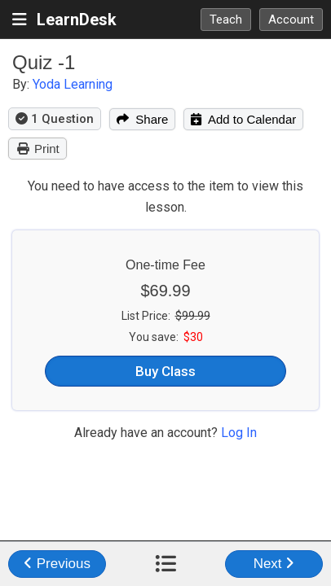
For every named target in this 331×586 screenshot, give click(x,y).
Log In (239, 432)
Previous (57, 563)
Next (274, 563)
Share (142, 119)
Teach (226, 19)
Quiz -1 (43, 62)
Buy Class (165, 371)
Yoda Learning (73, 84)
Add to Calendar (243, 119)
